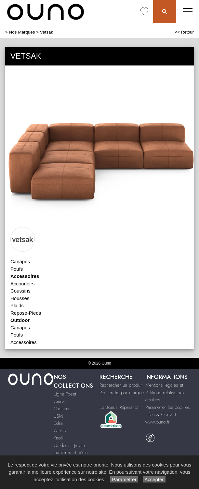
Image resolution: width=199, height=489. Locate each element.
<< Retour (184, 32)
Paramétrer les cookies (167, 407)
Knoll (58, 437)
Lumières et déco (70, 452)
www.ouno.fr (157, 421)
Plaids (17, 305)
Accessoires (23, 342)
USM (58, 416)
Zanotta (61, 430)
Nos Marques (22, 32)
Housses (19, 298)
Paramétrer (124, 479)
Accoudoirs (22, 283)
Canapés (20, 261)
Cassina (61, 408)
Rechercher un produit (121, 385)
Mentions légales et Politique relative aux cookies (164, 392)
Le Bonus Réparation (119, 407)
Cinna (59, 401)
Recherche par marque (122, 392)
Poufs (16, 269)
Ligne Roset (65, 393)
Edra (58, 423)
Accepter (154, 479)
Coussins (20, 291)
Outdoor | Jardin (69, 445)
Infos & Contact (160, 414)
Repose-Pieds (25, 313)
